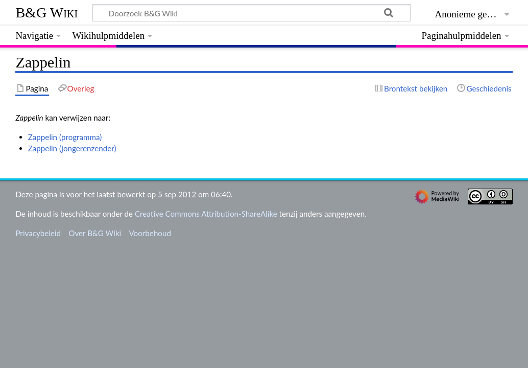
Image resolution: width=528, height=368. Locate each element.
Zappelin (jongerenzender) (72, 148)
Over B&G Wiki (94, 233)
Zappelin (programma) (65, 137)
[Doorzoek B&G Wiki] (251, 13)
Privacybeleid (38, 233)
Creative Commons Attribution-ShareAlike (206, 213)
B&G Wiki (46, 12)
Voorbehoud (150, 233)
